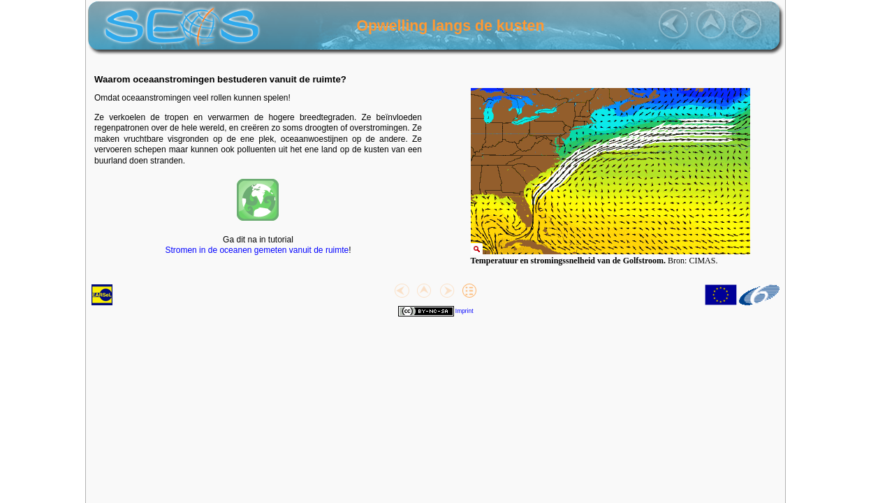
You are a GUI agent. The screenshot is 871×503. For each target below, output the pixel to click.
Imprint (464, 310)
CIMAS (702, 260)
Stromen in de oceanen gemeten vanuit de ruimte (257, 250)
